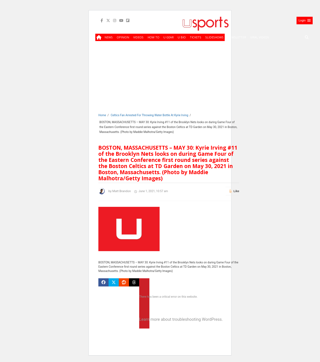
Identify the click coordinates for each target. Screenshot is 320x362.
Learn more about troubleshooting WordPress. (144, 319)
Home (102, 115)
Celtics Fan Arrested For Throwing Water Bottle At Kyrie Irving (149, 115)
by (114, 191)
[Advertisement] (205, 80)
